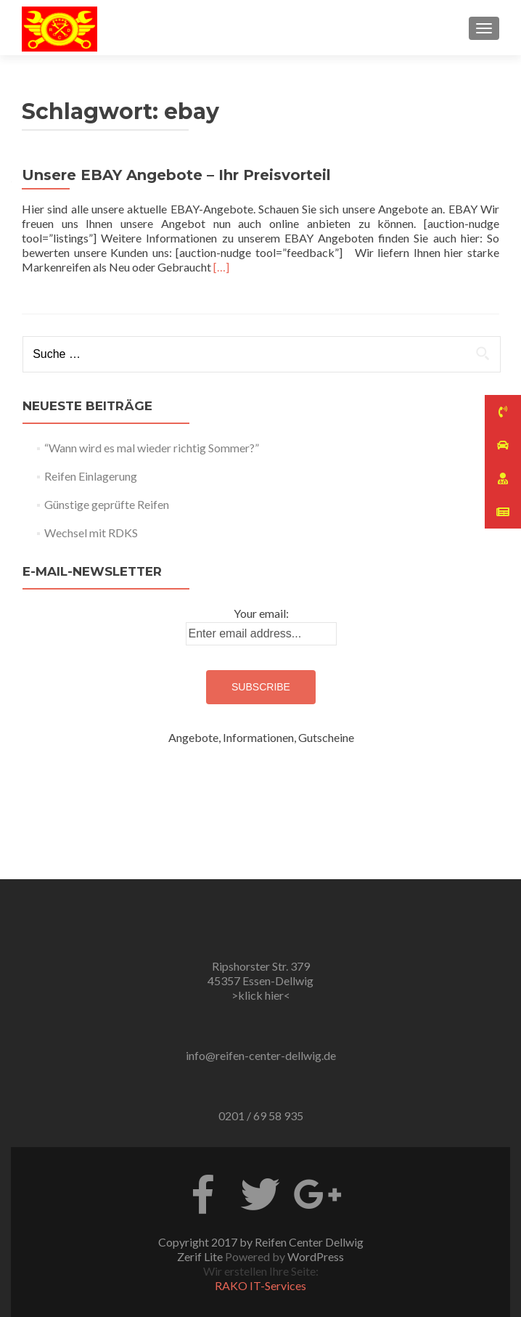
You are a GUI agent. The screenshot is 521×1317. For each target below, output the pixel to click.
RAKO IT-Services (260, 1285)
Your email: (261, 613)
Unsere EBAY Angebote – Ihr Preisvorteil (176, 175)
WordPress (315, 1256)
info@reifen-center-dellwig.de (261, 1055)
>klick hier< (260, 995)
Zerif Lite (201, 1256)
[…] (221, 267)
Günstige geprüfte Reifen (106, 504)
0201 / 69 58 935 (260, 1115)
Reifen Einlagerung (90, 476)
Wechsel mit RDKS (91, 532)
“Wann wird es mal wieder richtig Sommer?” (151, 447)
